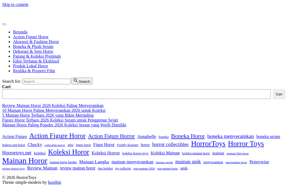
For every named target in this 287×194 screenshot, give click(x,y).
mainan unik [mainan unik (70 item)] (188, 161)
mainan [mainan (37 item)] (218, 153)
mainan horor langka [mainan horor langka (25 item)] (63, 162)
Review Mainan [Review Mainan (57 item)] (42, 168)
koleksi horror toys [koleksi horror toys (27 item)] (135, 153)
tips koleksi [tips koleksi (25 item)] (105, 168)
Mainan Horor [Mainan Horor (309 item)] (24, 160)
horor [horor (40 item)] (145, 144)
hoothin (54, 182)
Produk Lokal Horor (30, 66)
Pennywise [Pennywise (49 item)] (259, 161)
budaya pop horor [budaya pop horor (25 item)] (13, 145)
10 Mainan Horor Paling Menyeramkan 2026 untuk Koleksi (54, 110)
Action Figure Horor (31, 36)
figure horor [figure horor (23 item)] (83, 145)
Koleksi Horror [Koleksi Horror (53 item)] (106, 152)
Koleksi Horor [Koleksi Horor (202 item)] (68, 152)
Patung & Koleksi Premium (37, 56)
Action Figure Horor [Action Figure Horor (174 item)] (57, 135)
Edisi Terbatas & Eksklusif (36, 61)
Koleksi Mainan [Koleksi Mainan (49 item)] (165, 152)
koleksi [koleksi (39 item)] (40, 153)
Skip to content (15, 4)
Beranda (20, 32)
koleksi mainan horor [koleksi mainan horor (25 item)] (196, 153)
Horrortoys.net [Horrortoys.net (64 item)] (16, 152)
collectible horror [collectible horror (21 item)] (55, 145)
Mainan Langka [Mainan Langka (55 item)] (94, 161)
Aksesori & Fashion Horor (36, 41)
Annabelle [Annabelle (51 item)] (146, 136)
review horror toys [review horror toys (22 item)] (13, 168)
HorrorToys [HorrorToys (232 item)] (208, 144)
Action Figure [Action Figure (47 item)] (14, 136)
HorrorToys (12, 13)
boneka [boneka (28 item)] (164, 137)
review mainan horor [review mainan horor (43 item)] (77, 168)
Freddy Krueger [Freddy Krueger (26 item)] (127, 145)
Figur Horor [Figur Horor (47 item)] (104, 144)
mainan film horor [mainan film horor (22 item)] (237, 153)
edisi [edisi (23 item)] (71, 145)
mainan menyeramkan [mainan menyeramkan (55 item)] (132, 161)
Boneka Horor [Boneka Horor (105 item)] (188, 136)
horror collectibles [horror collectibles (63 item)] (170, 144)
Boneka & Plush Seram (33, 46)
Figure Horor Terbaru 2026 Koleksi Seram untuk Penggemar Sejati (60, 120)
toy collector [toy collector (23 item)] (123, 168)
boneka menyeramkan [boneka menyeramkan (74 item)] (230, 136)
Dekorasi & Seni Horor (33, 51)
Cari (6, 86)
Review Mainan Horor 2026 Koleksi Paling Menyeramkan (53, 105)
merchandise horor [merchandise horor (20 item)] (236, 162)
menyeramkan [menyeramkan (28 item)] (213, 162)
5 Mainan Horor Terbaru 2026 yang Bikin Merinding (48, 115)
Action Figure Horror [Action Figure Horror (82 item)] (111, 136)
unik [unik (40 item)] (184, 168)
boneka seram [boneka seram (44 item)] (268, 136)
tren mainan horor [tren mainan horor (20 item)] (167, 168)
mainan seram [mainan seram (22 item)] (164, 162)
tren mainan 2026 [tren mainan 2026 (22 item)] (144, 168)
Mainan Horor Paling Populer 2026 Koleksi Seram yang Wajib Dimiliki (64, 125)
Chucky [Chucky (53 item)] (35, 144)
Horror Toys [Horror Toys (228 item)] (246, 144)
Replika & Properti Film (34, 70)
